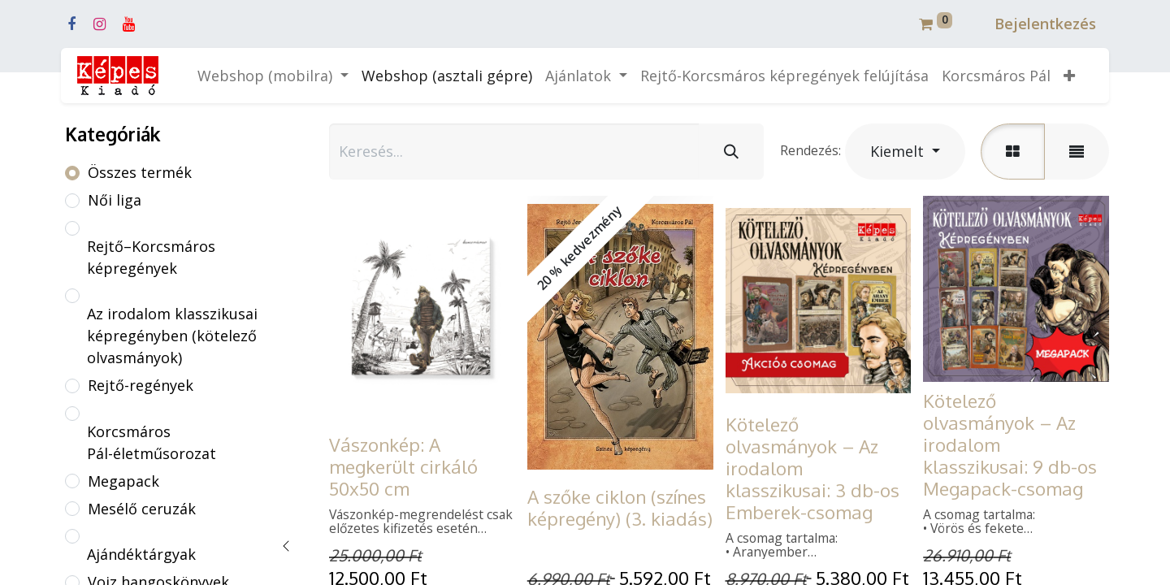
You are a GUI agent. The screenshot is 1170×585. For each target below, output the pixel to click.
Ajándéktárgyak (141, 554)
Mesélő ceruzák (142, 508)
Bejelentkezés (1045, 23)
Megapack (123, 481)
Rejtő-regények (140, 385)
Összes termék (140, 172)
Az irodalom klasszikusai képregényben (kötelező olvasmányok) (172, 335)
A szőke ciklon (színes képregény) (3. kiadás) (620, 507)
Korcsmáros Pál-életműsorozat (151, 442)
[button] (1069, 75)
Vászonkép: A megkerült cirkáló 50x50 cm (403, 466)
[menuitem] (447, 75)
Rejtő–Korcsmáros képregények (151, 257)
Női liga (114, 200)
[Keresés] (731, 152)
